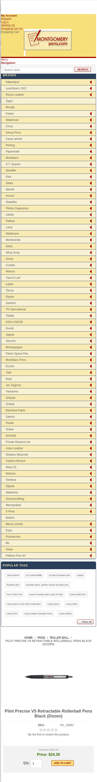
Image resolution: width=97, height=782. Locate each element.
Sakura (10, 416)
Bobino (10, 517)
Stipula (10, 486)
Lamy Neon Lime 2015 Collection (24, 604)
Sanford (11, 303)
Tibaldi (10, 315)
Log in (5, 22)
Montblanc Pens (16, 360)
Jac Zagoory (13, 385)
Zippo (9, 101)
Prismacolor (13, 536)
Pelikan (10, 221)
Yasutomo (12, 391)
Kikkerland (12, 82)
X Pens (10, 511)
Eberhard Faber (15, 410)
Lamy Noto (71, 604)
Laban (9, 284)
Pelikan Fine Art (15, 555)
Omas (9, 259)
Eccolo (10, 366)
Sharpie (10, 397)
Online (10, 429)
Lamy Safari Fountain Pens (38, 613)
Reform (10, 271)
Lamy (9, 227)
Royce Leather (15, 94)
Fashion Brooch (15, 461)
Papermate (12, 151)
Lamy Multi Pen (78, 594)
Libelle (10, 214)
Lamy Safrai (65, 613)
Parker (10, 113)
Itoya (9, 378)
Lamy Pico (12, 613)
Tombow (11, 480)
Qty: (26, 763)
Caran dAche (14, 139)
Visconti (11, 341)
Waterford (12, 492)
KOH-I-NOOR (14, 322)
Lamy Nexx (53, 604)
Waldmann (12, 233)
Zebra (9, 183)
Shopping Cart (10, 32)
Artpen (80, 575)
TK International (16, 309)
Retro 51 (11, 467)
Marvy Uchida (14, 524)
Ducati (10, 328)
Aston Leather (14, 448)
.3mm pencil (13, 575)
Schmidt (11, 435)
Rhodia (10, 107)
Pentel (10, 423)
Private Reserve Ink (18, 442)
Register (6, 19)
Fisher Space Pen (17, 353)
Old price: (44, 749)
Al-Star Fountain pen (59, 575)
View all (87, 621)
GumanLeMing (15, 498)
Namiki (10, 189)
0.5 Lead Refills (34, 575)
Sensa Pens (13, 132)
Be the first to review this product (48, 734)
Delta (9, 246)
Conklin (10, 265)
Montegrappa (14, 347)
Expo (9, 530)
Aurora (10, 195)
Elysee (10, 296)
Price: (42, 755)
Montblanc (12, 157)
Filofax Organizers (17, 208)
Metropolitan (13, 505)
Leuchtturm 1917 (16, 88)
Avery (9, 549)
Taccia (10, 290)
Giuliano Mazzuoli (17, 454)
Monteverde (13, 240)
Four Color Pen (14, 594)
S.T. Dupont (13, 164)
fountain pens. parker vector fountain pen (47, 584)
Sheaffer (11, 170)
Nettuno (11, 473)
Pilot (8, 176)
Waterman (12, 120)
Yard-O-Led (13, 277)
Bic (8, 543)
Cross (9, 126)
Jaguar (10, 334)
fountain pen (13, 584)
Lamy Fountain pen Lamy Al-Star (46, 594)
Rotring (10, 145)
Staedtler (11, 202)
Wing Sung (12, 252)
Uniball (10, 404)
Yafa (8, 372)
